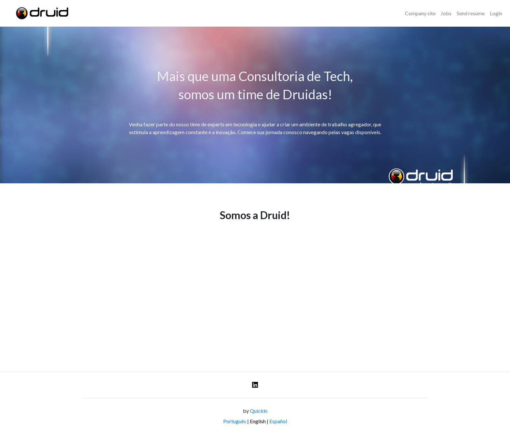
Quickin (258, 411)
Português (234, 421)
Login (496, 13)
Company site (420, 13)
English (258, 421)
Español (278, 421)
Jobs (446, 13)
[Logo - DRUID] (41, 13)
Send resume (471, 13)
